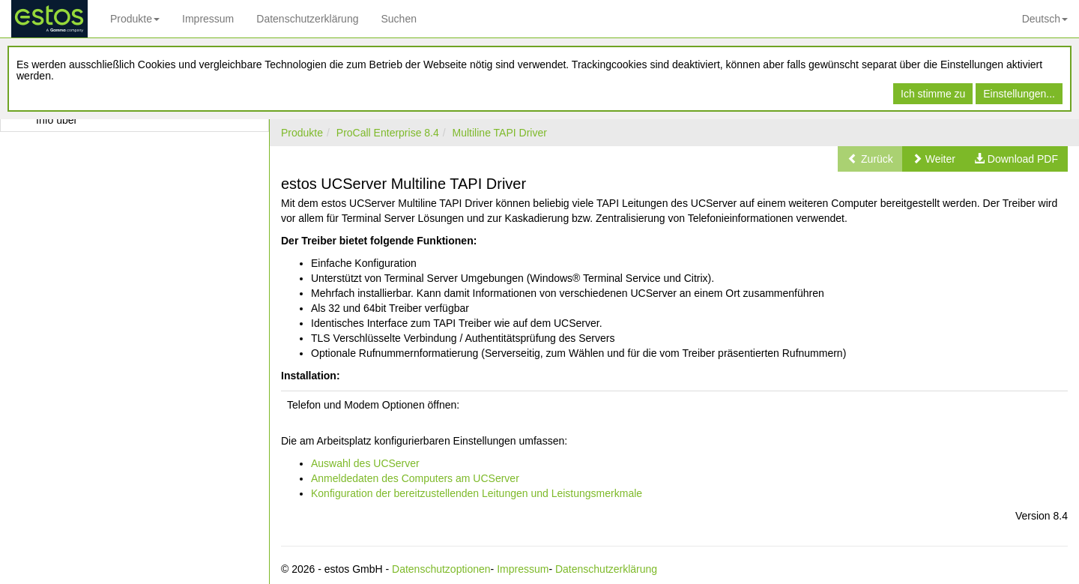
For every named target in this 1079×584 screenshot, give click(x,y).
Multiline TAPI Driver (500, 133)
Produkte (135, 19)
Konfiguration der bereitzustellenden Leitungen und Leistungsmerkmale (476, 493)
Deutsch (1045, 19)
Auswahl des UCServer (365, 463)
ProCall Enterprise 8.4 (387, 133)
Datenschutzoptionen (441, 569)
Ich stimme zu (933, 94)
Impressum (208, 19)
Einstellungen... (1019, 94)
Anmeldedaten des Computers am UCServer (415, 478)
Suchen (398, 19)
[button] (933, 159)
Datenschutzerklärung (307, 19)
